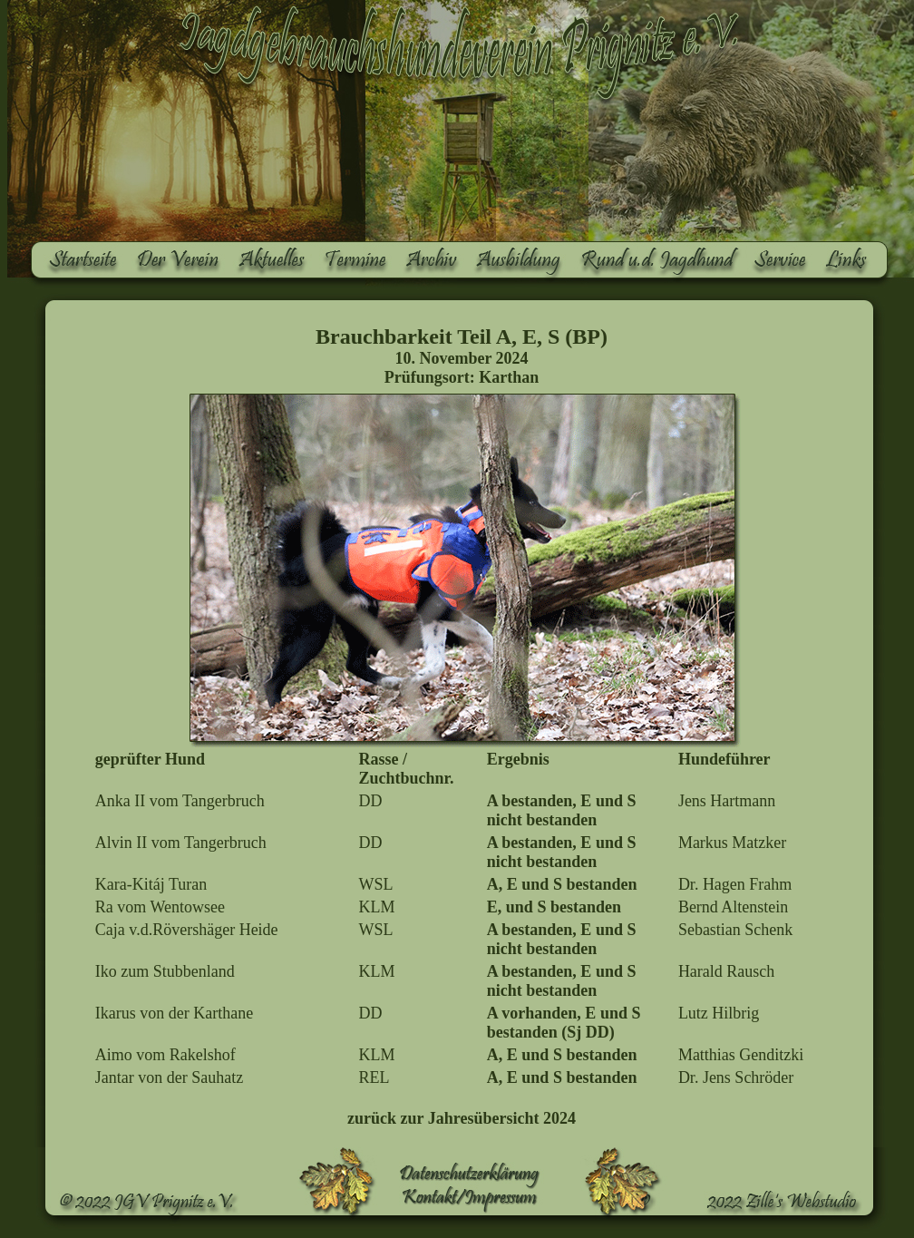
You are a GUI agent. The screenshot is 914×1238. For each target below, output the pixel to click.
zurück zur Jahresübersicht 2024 (461, 1118)
